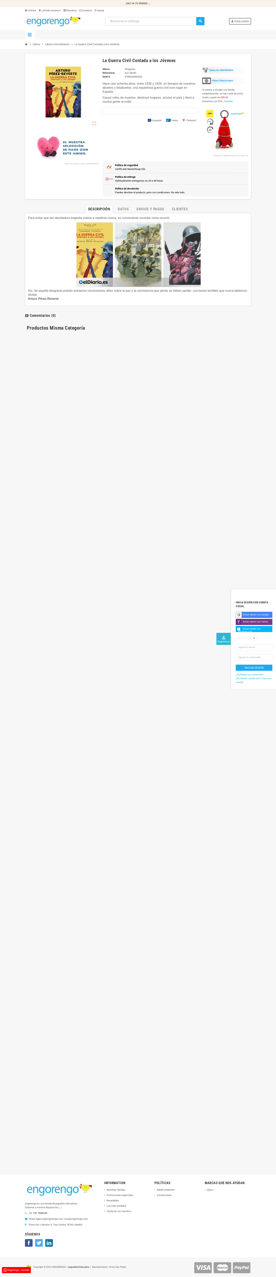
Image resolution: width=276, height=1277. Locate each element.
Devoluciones (164, 1195)
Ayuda (99, 10)
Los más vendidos (116, 1205)
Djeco (210, 1189)
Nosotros (70, 10)
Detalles (228, 101)
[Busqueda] (154, 21)
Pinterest (189, 120)
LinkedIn (49, 1243)
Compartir (155, 120)
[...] (60, 1207)
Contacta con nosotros (119, 1211)
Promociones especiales (120, 1195)
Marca (106, 69)
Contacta (85, 10)
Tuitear (172, 120)
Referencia (109, 72)
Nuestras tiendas (116, 1189)
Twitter (39, 1243)
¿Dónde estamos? (50, 10)
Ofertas (30, 10)
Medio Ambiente (166, 1189)
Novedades (113, 1200)
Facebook (29, 1243)
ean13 (106, 76)
